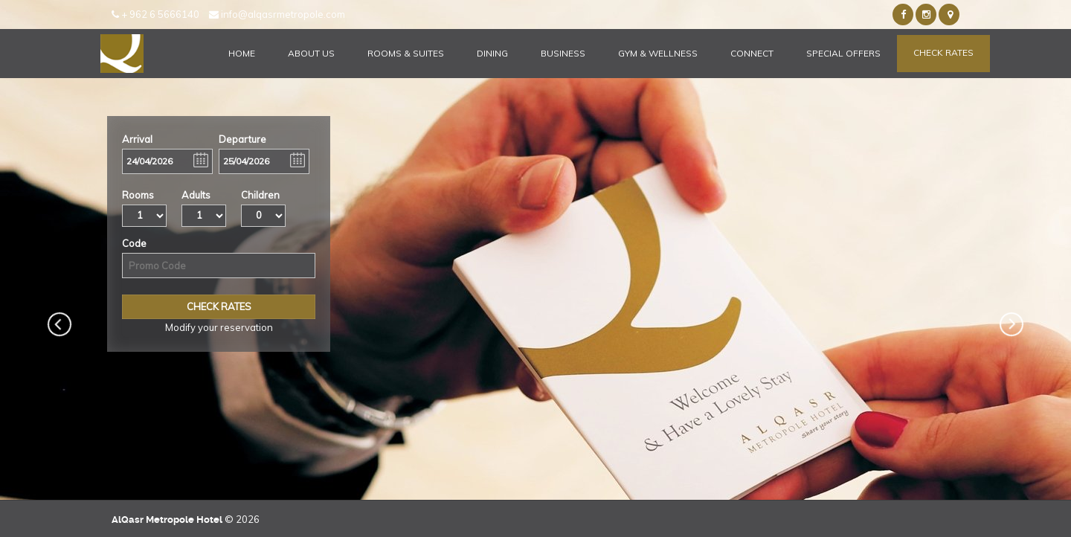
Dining (492, 53)
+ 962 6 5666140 (155, 14)
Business (563, 53)
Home (241, 53)
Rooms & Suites (405, 53)
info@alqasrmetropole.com (277, 14)
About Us (311, 53)
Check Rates (943, 52)
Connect (752, 53)
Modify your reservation (219, 327)
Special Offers (843, 53)
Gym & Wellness (658, 53)
